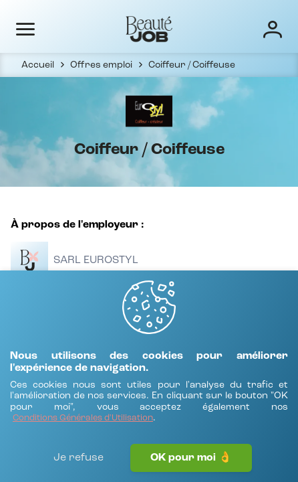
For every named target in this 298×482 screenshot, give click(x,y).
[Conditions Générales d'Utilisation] (83, 419)
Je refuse (78, 458)
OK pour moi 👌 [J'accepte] (191, 458)
